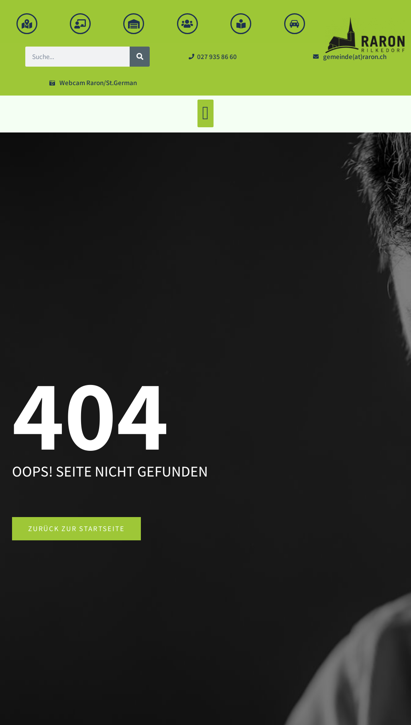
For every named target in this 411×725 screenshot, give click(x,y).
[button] (205, 113)
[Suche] (140, 57)
